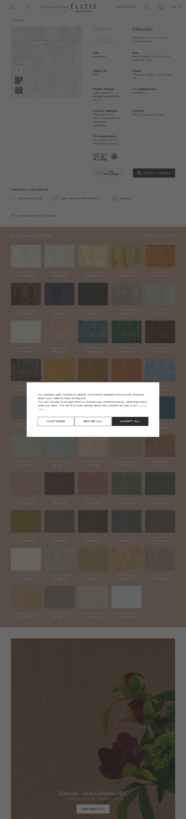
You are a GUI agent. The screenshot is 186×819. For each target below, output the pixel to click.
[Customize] (56, 421)
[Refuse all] (93, 421)
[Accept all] (130, 421)
